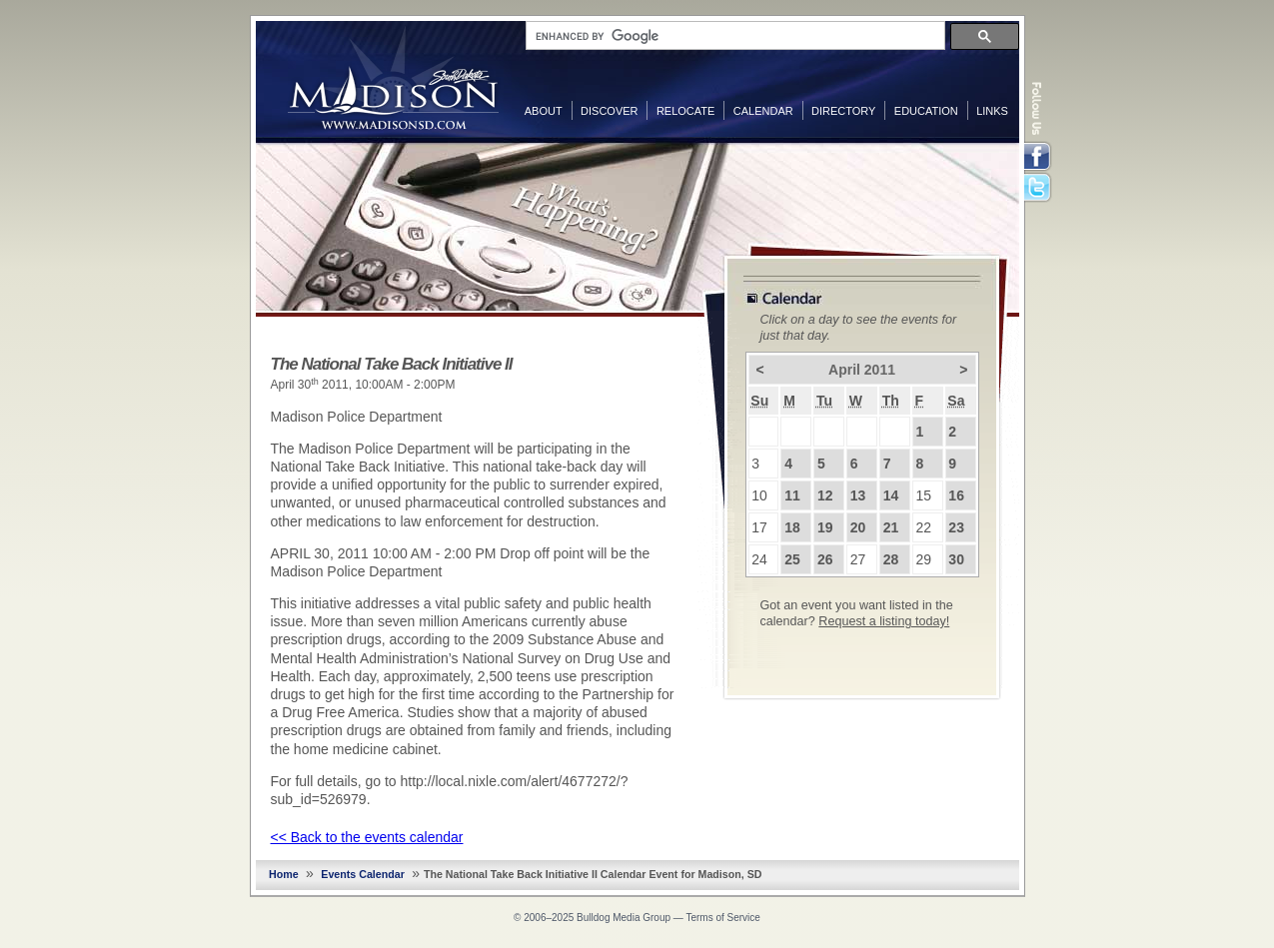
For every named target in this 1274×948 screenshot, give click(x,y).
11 (792, 495)
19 (825, 527)
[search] (733, 36)
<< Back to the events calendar (367, 837)
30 (956, 559)
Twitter (1039, 189)
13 (858, 495)
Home (284, 874)
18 (792, 527)
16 (956, 495)
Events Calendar (363, 874)
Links (992, 111)
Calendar (763, 111)
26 (825, 559)
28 (891, 559)
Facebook (1039, 157)
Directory (843, 111)
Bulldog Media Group (623, 917)
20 (858, 527)
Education (926, 111)
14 (891, 495)
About (544, 111)
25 (792, 559)
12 (825, 495)
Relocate (685, 111)
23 (956, 527)
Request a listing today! (883, 621)
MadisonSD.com (393, 78)
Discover (609, 111)
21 (891, 527)
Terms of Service (722, 917)
